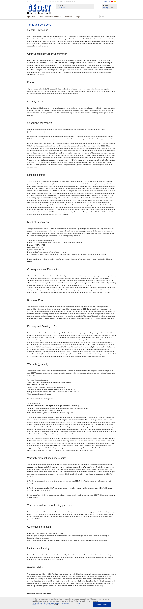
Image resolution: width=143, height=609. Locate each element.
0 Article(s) (106, 7)
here (64, 599)
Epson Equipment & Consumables (50, 17)
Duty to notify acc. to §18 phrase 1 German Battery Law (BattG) (50, 603)
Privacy (105, 1)
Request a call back (102, 604)
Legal (109, 1)
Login (58, 7)
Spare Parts (31, 17)
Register (63, 7)
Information (69, 17)
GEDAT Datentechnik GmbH (41, 605)
